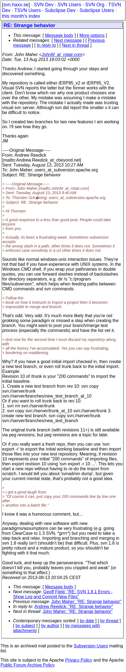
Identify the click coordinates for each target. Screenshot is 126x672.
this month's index (21, 16)
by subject (25, 625)
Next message (68, 40)
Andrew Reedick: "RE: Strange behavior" (73, 606)
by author (50, 625)
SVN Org (94, 4)
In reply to (46, 45)
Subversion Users (91, 646)
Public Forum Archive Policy (27, 665)
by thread (109, 620)
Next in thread (75, 45)
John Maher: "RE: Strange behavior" (86, 601)
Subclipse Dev (60, 10)
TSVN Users (27, 10)
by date (87, 620)
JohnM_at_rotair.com (62, 54)
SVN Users (69, 4)
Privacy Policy (78, 660)
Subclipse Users (96, 10)
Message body (59, 35)
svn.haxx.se (16, 4)
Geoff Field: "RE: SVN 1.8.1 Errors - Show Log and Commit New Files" (63, 594)
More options (92, 35)
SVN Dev (43, 4)
